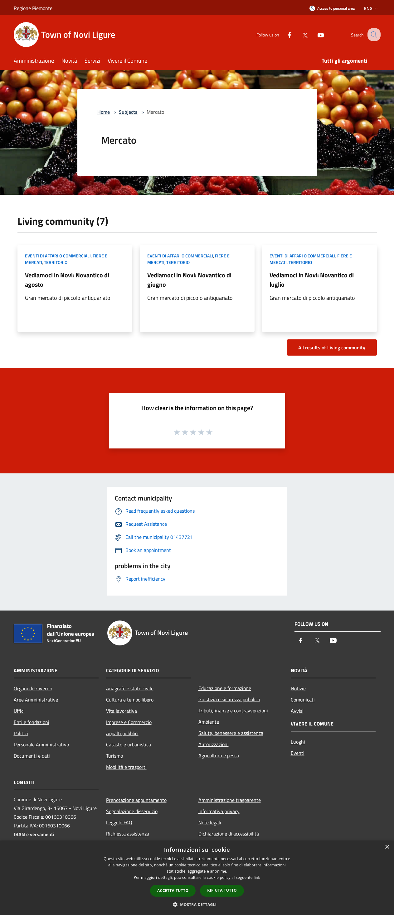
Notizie (298, 688)
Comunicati (303, 699)
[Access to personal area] (332, 8)
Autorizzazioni (213, 744)
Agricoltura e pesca (218, 755)
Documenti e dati (32, 755)
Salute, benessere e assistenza (230, 733)
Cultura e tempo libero (129, 699)
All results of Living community (331, 347)
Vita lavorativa (121, 711)
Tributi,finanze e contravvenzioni (233, 710)
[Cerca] (373, 34)
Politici (21, 733)
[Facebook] (284, 34)
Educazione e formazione (224, 688)
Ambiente (208, 722)
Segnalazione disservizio (132, 811)
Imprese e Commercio (129, 722)
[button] (197, 904)
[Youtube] (315, 34)
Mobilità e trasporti (126, 767)
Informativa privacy (219, 811)
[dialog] (197, 878)
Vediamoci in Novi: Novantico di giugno (189, 279)
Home (103, 112)
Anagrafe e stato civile (129, 688)
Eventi (297, 753)
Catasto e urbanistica (128, 744)
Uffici (19, 711)
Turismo (114, 755)
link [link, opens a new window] (257, 877)
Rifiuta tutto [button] (222, 890)
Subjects (128, 112)
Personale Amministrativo (41, 744)
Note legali (209, 822)
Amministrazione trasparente (229, 800)
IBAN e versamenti (34, 834)
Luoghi (298, 741)
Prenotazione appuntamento (136, 800)
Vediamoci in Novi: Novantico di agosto (67, 279)
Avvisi (297, 711)
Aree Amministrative (36, 699)
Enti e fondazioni (31, 722)
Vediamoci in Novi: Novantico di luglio (312, 279)
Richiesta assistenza (127, 833)
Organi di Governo (33, 688)
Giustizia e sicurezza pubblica (229, 699)
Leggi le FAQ (119, 822)
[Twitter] (299, 34)
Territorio (55, 262)
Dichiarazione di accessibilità (228, 833)
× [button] (387, 847)
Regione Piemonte (33, 8)
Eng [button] (371, 8)
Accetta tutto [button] (172, 890)
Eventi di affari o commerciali (58, 255)
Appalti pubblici (122, 733)
